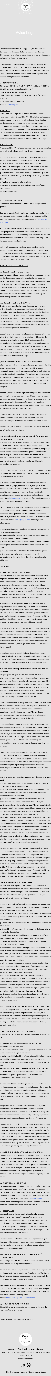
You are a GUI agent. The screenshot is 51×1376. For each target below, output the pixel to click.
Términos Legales (34, 1372)
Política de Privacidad (36, 1198)
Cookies (43, 1372)
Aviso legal (23, 1372)
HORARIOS (6, 5)
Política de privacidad (12, 1372)
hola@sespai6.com (14, 104)
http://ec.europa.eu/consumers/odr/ (20, 1298)
